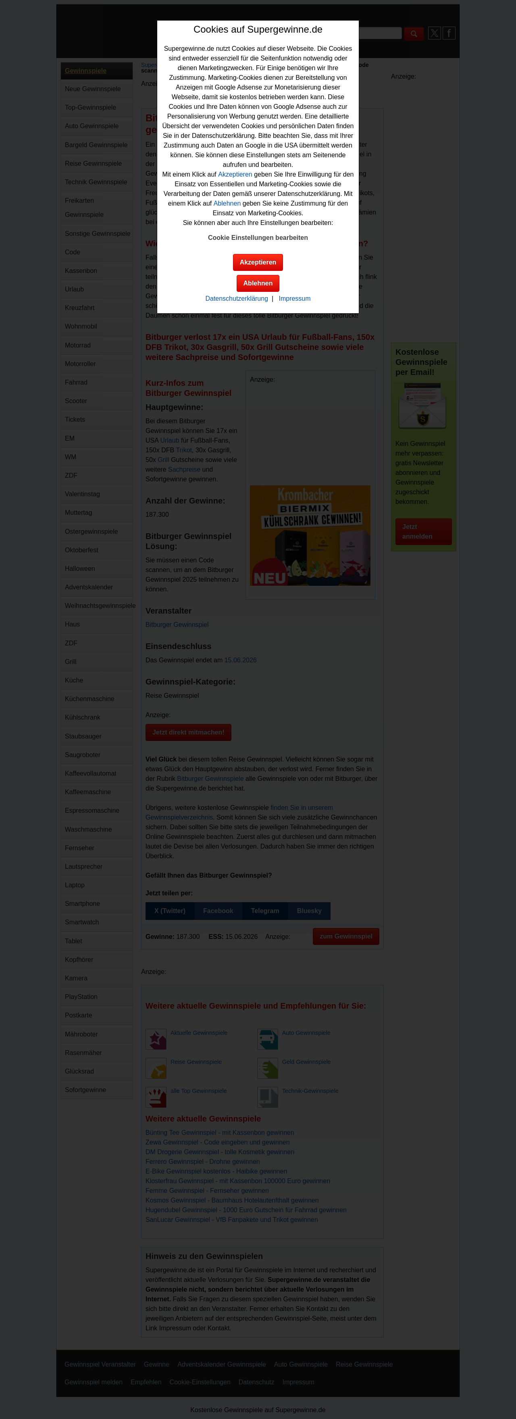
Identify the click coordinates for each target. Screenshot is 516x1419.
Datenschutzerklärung (236, 298)
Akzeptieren (235, 174)
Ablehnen (227, 203)
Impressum (294, 298)
